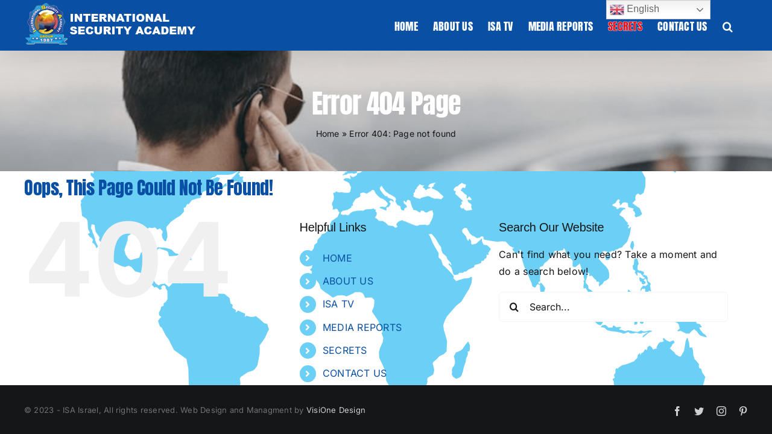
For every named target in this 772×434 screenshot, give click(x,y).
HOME (337, 258)
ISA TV (338, 304)
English (635, 9)
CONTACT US (355, 373)
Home (328, 133)
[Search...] (613, 307)
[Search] (514, 307)
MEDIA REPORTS (362, 327)
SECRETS (345, 350)
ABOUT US (348, 281)
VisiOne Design (335, 410)
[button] (743, 25)
